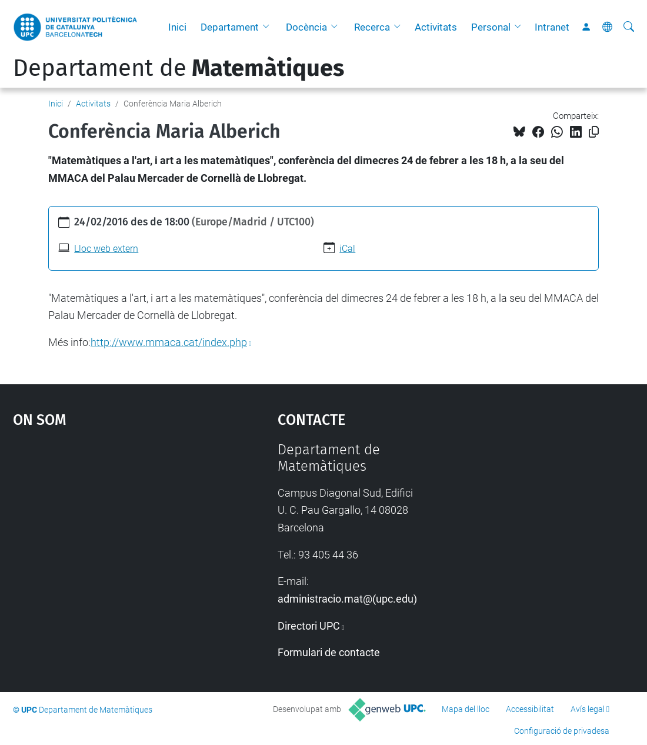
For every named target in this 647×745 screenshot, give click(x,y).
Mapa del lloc (465, 709)
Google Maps (112, 529)
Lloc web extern (106, 248)
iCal (347, 248)
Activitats (436, 27)
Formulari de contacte (329, 652)
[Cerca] (628, 27)
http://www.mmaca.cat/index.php (169, 342)
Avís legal (588, 709)
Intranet (552, 27)
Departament (230, 27)
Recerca (372, 27)
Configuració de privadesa (561, 731)
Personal (491, 27)
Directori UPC (309, 626)
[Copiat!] (594, 132)
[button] (269, 27)
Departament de (178, 68)
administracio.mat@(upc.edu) (347, 599)
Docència (306, 27)
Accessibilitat (530, 709)
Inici (177, 27)
